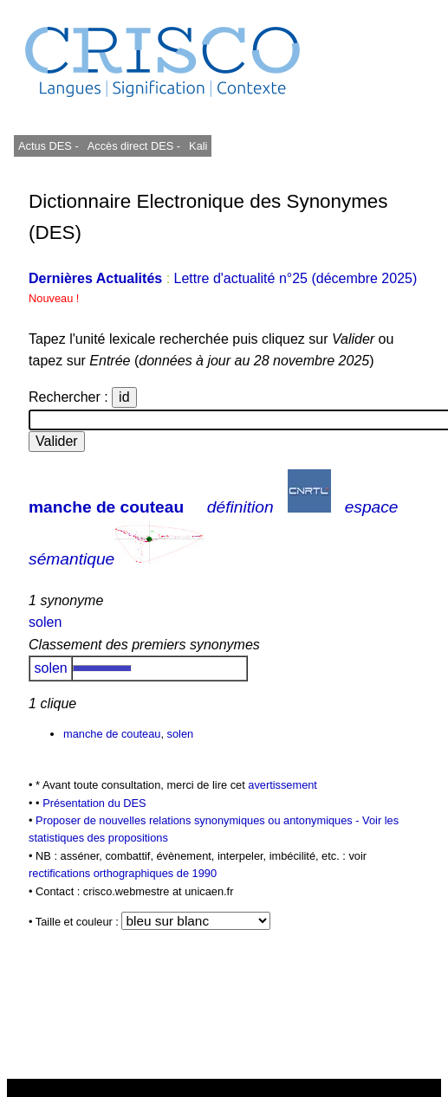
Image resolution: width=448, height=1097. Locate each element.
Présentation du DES (94, 803)
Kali (198, 145)
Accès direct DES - (134, 145)
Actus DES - (48, 145)
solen (45, 622)
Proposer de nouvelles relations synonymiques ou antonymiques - (199, 820)
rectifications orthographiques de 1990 (123, 873)
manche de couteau (106, 507)
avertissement (282, 784)
